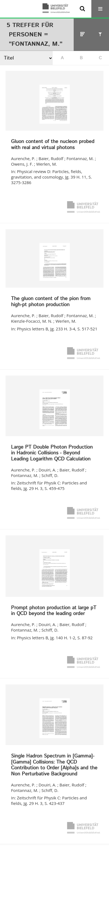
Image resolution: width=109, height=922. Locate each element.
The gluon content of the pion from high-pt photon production (51, 302)
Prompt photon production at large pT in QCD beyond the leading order (53, 611)
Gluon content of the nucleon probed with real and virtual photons (52, 145)
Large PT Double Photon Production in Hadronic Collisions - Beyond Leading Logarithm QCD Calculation (52, 453)
